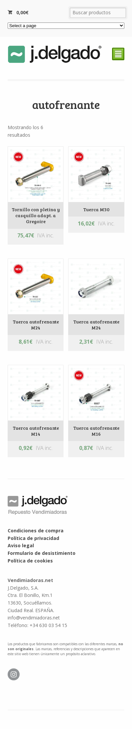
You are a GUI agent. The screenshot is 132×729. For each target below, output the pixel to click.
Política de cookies (30, 561)
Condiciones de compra (36, 530)
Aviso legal (21, 545)
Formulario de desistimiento (41, 553)
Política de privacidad (33, 538)
